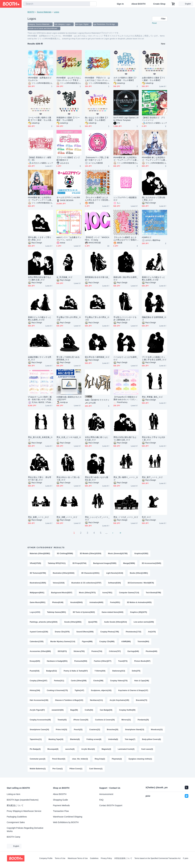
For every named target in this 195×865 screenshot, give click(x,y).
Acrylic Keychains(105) (119, 700)
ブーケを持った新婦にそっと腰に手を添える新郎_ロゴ (154, 358)
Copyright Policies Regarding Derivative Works (25, 829)
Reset (154, 23)
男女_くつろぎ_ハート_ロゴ (125, 517)
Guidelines (94, 858)
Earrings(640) (133, 651)
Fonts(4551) (115, 602)
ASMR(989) (126, 641)
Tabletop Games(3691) (56, 612)
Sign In (120, 4)
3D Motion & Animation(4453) (139, 602)
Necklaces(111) (96, 700)
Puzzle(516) (34, 671)
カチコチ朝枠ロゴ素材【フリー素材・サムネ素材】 (125, 79)
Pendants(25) (143, 720)
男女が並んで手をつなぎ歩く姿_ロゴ (153, 438)
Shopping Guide (60, 800)
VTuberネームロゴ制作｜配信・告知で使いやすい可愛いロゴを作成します (40, 398)
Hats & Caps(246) (141, 681)
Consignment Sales (16, 822)
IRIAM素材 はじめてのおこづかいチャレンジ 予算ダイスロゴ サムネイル (68, 79)
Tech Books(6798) (153, 593)
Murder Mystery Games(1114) (62, 641)
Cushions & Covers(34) (105, 720)
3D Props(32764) (79, 563)
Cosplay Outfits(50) (127, 710)
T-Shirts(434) (100, 671)
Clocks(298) (98, 681)
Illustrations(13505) (38, 583)
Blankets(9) (75, 739)
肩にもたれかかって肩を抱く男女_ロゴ (153, 198)
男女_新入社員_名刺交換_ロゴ (40, 438)
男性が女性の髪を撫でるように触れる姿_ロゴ (125, 438)
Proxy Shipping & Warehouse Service (24, 811)
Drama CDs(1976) (62, 632)
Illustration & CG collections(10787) (86, 583)
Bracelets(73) (141, 700)
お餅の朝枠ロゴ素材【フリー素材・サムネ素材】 (153, 79)
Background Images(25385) (104, 563)
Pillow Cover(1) (76, 769)
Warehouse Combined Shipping (67, 817)
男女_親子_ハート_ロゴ (152, 477)
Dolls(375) (136, 671)
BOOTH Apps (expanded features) (23, 800)
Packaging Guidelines (17, 817)
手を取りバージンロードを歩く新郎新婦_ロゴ (125, 318)
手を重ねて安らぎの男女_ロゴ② (68, 318)
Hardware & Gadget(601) (57, 661)
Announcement (106, 794)
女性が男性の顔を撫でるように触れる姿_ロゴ (39, 278)
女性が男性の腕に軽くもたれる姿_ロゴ (96, 438)
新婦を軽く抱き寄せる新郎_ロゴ (125, 278)
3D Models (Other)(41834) (90, 553)
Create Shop (159, 4)
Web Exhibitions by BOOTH (66, 822)
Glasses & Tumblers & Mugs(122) (69, 700)
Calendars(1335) (37, 641)
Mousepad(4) (52, 749)
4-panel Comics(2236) (39, 632)
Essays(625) (35, 661)
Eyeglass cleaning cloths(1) (140, 759)
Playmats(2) (117, 759)
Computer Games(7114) (129, 593)
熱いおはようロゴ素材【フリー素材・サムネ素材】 (96, 118)
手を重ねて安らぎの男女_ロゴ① (97, 318)
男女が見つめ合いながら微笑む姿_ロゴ (96, 478)
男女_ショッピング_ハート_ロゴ (97, 518)
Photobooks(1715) (133, 632)
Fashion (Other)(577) (102, 661)
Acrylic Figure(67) (37, 710)
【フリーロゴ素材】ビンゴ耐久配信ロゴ (68, 158)
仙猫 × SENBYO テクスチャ (97, 400)
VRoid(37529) (35, 563)
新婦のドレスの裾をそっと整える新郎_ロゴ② (153, 278)
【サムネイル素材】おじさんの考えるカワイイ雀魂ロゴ (125, 238)
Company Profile (45, 858)
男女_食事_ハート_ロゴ (38, 517)
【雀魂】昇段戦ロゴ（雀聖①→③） (39, 158)
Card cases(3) (147, 749)
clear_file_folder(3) (80, 759)
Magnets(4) (106, 749)
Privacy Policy (106, 858)
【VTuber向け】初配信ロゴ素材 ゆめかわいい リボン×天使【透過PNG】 (125, 398)
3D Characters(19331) (90, 573)
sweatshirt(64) (58, 710)
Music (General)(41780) (118, 553)
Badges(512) (51, 671)
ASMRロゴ (146, 237)
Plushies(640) (151, 651)
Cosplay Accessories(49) (40, 720)
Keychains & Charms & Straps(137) (133, 690)
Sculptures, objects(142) (101, 690)
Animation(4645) (96, 602)
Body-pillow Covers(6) (151, 739)
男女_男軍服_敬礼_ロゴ (152, 397)
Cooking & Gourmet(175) (57, 690)
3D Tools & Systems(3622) (84, 612)
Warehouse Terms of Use (78, 858)
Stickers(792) (79, 651)
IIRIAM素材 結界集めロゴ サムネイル (39, 79)
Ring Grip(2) (100, 759)
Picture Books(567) (142, 661)
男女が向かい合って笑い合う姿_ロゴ (68, 478)
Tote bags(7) (130, 739)
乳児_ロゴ (146, 517)
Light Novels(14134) (114, 573)
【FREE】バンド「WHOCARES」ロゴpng (97, 238)
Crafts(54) (89, 710)
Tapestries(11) (36, 739)
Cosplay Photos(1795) (109, 632)
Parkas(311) (59, 681)
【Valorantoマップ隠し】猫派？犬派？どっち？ (97, 158)
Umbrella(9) (113, 739)
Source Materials (44, 12)
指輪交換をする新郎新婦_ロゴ (154, 318)
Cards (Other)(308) (78, 681)
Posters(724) (96, 651)
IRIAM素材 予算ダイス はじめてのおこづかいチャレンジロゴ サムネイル (97, 79)
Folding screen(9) (93, 739)
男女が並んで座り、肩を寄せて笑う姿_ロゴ (39, 478)
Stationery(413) (118, 671)
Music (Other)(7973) (87, 593)
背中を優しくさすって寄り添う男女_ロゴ (39, 238)
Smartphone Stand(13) (134, 730)
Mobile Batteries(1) (38, 769)
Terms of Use (60, 858)
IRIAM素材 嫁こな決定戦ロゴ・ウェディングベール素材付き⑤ (125, 158)
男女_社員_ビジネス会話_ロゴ (68, 438)
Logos (56, 12)
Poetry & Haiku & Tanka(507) (76, 671)
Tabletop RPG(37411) (57, 563)
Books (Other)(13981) (139, 573)
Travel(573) (123, 661)
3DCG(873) (62, 651)
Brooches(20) (112, 730)
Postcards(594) (80, 661)
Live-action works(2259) (144, 622)
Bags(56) (74, 710)
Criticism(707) (115, 651)
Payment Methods (61, 805)
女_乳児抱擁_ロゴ (64, 277)
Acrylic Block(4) (88, 749)
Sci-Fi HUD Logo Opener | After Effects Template (126, 118)
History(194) (35, 690)
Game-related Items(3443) (112, 612)
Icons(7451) (107, 593)
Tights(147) (79, 690)
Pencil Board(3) (58, 759)
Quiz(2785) (92, 622)
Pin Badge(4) (35, 749)
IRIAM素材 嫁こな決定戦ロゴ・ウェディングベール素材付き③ (39, 198)
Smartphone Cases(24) (39, 730)
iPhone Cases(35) (80, 720)
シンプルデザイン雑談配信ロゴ (125, 198)
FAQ (101, 800)
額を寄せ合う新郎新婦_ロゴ (97, 357)
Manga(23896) (129, 563)
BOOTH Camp (13, 837)
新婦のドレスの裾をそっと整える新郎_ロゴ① (39, 318)
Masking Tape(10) (55, 739)
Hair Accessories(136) (39, 700)
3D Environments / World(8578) (141, 583)
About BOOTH (138, 4)
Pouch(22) (78, 730)
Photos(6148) (57, 602)
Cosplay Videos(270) (119, 681)
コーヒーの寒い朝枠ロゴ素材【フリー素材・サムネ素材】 (39, 118)
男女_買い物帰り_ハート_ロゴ (125, 478)
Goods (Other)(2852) (72, 622)
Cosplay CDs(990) (106, 641)
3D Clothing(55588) (65, 553)
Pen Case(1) (57, 769)
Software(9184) (114, 583)
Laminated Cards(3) (126, 749)
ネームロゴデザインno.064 (68, 197)
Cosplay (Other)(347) (38, 681)
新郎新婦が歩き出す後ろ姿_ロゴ (97, 278)
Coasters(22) (94, 730)
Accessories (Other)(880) (40, 651)
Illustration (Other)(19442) (63, 573)
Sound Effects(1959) (84, 632)
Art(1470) (152, 632)
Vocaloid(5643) (76, 602)
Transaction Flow (61, 811)
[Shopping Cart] (173, 4)
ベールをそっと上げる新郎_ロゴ (125, 358)
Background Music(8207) (61, 593)
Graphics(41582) (141, 553)
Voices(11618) (59, 583)
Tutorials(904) (143, 641)
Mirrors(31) (126, 720)
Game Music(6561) (37, 602)
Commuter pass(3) (37, 759)
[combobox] (56, 3)
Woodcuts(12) (157, 730)
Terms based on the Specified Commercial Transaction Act (157, 858)
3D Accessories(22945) (151, 563)
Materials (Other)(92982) (40, 553)
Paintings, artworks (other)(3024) (44, 622)
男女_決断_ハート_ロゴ (66, 517)
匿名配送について (15, 805)
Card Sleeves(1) (95, 769)
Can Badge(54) (106, 710)
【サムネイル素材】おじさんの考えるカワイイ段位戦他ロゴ (96, 198)
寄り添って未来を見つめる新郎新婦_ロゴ (68, 358)
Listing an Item (13, 794)
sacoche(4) (70, 749)
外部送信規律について (123, 858)
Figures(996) (87, 641)
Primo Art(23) (61, 730)
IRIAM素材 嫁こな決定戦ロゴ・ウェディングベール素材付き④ (153, 158)
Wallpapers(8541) (37, 593)
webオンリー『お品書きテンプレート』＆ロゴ (68, 238)
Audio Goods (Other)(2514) (115, 622)
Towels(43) (62, 720)
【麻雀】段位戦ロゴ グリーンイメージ (153, 118)
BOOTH (31, 12)
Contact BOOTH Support (110, 805)
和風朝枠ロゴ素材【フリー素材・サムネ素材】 (68, 118)
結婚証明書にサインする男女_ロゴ (39, 358)
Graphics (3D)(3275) (138, 612)
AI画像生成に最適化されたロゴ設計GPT (69, 398)
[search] (87, 4)
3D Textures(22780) (38, 573)
